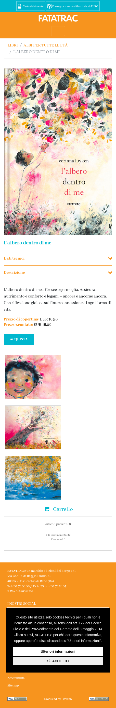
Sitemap (13, 686)
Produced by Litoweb (58, 699)
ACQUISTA (19, 339)
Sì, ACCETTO (58, 661)
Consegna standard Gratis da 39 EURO (75, 6)
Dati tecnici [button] (14, 258)
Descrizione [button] (14, 272)
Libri (13, 45)
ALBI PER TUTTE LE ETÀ (46, 45)
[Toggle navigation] (58, 31)
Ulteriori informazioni (58, 651)
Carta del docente (33, 6)
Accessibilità (16, 678)
